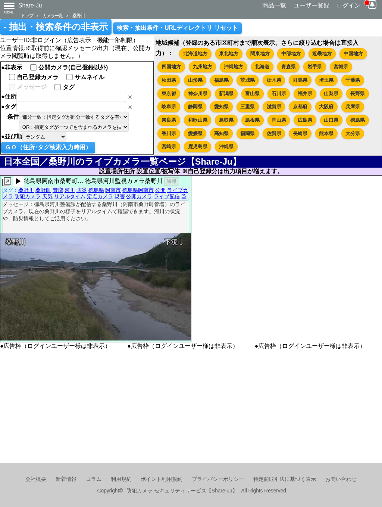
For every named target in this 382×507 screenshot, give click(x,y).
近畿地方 (322, 53)
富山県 (252, 93)
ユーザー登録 (311, 5)
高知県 (221, 133)
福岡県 (247, 133)
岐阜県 (169, 106)
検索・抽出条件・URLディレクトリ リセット (177, 28)
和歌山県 (197, 120)
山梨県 (331, 93)
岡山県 (279, 120)
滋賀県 (274, 106)
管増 (58, 190)
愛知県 (221, 106)
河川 (70, 190)
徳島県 (357, 120)
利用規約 (121, 479)
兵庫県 (352, 106)
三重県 (247, 106)
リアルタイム (69, 196)
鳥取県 (226, 120)
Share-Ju (30, 5)
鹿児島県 (197, 146)
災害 (120, 196)
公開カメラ (139, 196)
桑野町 (43, 190)
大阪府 (326, 106)
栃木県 (274, 80)
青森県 (288, 66)
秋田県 (169, 80)
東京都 (169, 93)
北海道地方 (195, 53)
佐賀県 (274, 133)
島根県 (252, 120)
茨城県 (247, 80)
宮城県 (341, 66)
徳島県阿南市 (138, 190)
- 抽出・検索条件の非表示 (56, 27)
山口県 (331, 120)
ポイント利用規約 (161, 479)
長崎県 (300, 133)
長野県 (357, 93)
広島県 (305, 120)
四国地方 (171, 66)
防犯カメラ (28, 196)
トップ (27, 15)
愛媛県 (195, 133)
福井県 (305, 93)
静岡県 (195, 106)
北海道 (262, 66)
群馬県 (300, 80)
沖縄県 (226, 146)
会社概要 (35, 479)
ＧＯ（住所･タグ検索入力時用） (48, 147)
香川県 (169, 133)
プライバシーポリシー (218, 479)
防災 (81, 190)
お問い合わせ (341, 479)
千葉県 (352, 80)
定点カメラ (100, 196)
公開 (160, 190)
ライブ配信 (167, 196)
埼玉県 (326, 80)
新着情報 (66, 479)
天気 (47, 196)
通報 (171, 181)
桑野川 (78, 15)
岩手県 (314, 66)
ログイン (348, 5)
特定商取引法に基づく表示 (284, 479)
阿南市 (113, 190)
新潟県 (226, 93)
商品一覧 (274, 5)
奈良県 (169, 120)
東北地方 (228, 53)
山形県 (195, 80)
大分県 (352, 133)
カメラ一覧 (53, 15)
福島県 (221, 80)
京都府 (300, 106)
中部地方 (291, 53)
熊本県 (326, 133)
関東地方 (260, 53)
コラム (93, 479)
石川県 (279, 93)
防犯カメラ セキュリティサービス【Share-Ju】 (181, 491)
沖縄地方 (233, 66)
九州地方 (202, 66)
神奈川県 (197, 93)
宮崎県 (169, 146)
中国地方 (353, 53)
